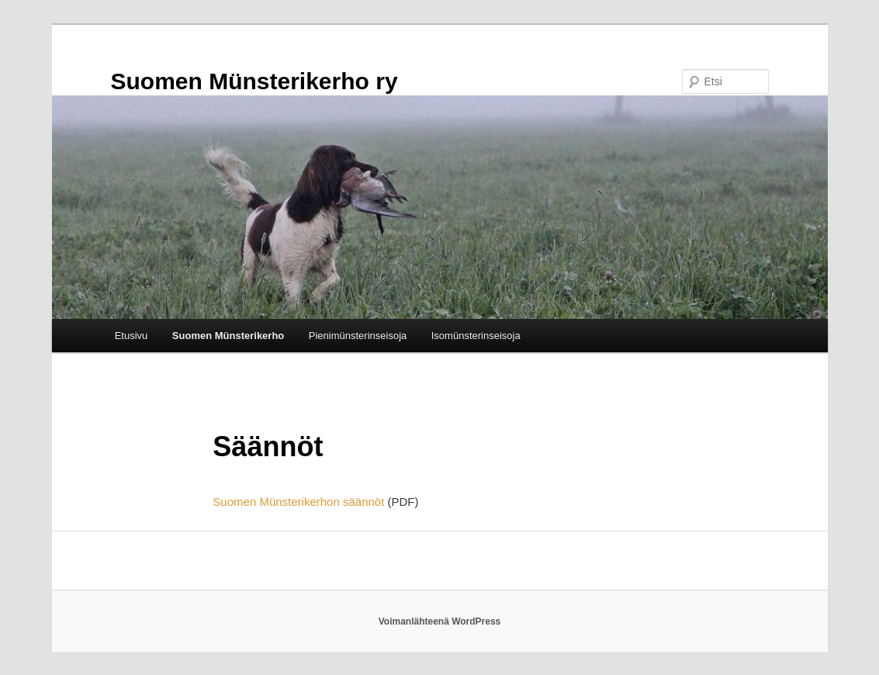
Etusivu (131, 335)
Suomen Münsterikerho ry (254, 81)
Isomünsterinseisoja (476, 335)
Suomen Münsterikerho (228, 335)
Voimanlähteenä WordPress (440, 621)
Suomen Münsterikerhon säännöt (298, 501)
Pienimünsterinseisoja (358, 335)
